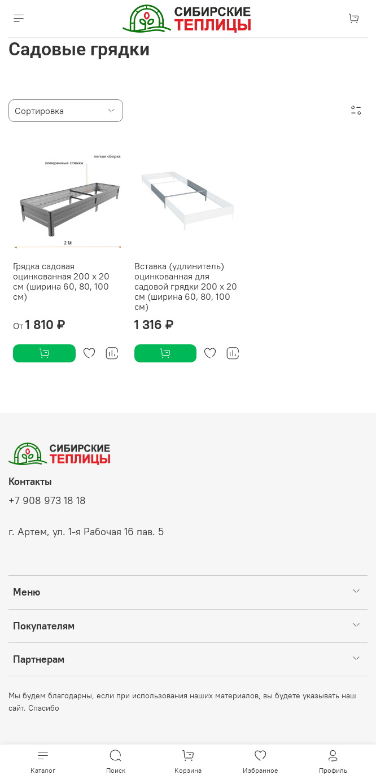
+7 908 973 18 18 (47, 500)
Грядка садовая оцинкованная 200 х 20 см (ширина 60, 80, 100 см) (61, 281)
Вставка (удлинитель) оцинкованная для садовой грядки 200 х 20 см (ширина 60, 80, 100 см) (185, 286)
